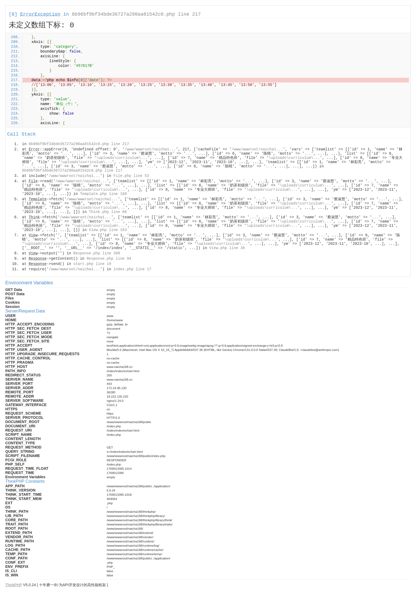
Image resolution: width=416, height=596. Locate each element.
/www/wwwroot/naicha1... (150, 149)
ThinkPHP (13, 585)
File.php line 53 (131, 176)
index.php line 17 (132, 269)
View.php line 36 (227, 248)
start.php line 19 (92, 264)
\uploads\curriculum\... (122, 158)
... (66, 153)
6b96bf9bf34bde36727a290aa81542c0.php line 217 (136, 14)
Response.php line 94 (109, 258)
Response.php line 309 (96, 253)
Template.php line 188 (103, 194)
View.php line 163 (108, 230)
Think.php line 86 (108, 212)
